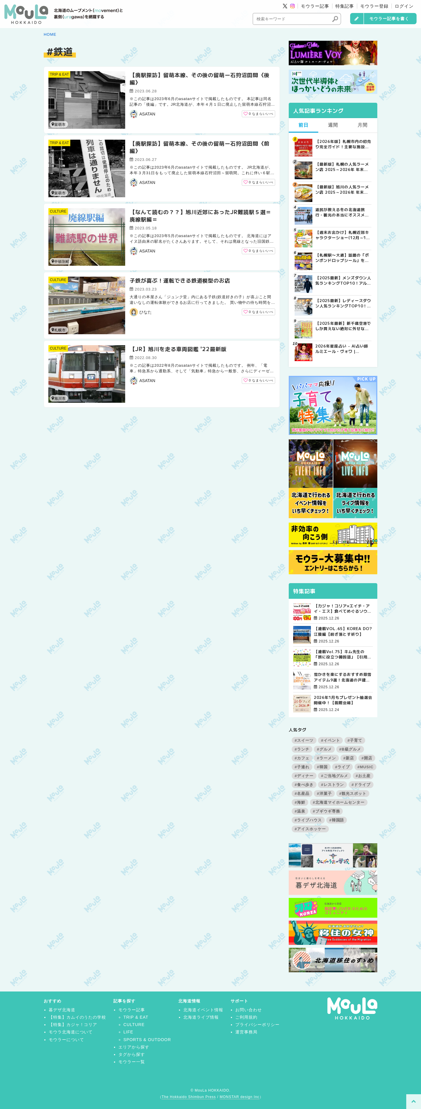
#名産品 (302, 793)
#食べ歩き (304, 784)
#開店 (366, 758)
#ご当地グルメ (334, 776)
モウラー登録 (374, 6)
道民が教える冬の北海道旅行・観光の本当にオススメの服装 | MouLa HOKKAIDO (342, 212)
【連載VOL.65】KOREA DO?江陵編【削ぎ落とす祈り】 (343, 631)
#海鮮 (300, 802)
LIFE (128, 1032)
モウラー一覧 (131, 1061)
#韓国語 (336, 820)
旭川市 (59, 398)
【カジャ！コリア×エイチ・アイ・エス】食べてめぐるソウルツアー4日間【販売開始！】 (342, 608)
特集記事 (344, 6)
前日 (303, 125)
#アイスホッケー (310, 829)
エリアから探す (133, 1047)
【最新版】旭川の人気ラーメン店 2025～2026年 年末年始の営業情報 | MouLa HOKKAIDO (342, 189)
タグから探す (131, 1054)
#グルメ (324, 749)
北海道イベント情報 (203, 1009)
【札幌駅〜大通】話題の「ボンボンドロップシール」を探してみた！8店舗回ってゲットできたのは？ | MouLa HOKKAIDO (342, 257)
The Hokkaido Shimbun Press (188, 1097)
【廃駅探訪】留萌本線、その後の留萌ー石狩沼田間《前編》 (200, 146)
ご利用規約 (246, 1017)
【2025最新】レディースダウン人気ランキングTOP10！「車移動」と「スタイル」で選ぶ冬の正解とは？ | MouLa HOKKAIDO (343, 303)
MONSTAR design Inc (239, 1097)
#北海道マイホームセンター (339, 802)
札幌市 (59, 330)
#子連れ (302, 767)
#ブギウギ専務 (326, 811)
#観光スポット (352, 793)
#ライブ (342, 767)
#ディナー (304, 776)
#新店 (348, 758)
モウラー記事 (315, 6)
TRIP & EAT (59, 74)
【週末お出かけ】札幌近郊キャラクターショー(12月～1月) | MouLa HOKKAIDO (342, 235)
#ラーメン (326, 758)
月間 (363, 125)
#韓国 (322, 767)
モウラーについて (66, 1039)
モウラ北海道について (71, 1032)
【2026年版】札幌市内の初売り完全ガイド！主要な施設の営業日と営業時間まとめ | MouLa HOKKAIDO (343, 144)
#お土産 (363, 776)
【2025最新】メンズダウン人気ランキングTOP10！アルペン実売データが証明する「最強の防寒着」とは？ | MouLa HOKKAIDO (343, 280)
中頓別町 (61, 261)
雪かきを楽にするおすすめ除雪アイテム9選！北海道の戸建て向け (342, 677)
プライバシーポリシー (257, 1024)
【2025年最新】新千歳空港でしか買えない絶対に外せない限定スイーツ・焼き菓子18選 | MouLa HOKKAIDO (343, 326)
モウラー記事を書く (389, 18)
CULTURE (58, 211)
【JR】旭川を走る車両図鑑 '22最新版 (178, 349)
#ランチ (302, 749)
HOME (50, 34)
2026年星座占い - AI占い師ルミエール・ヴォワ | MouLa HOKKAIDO (341, 348)
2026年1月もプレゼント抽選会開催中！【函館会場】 (343, 700)
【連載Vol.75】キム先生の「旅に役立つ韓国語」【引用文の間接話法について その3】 (342, 654)
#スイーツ (304, 740)
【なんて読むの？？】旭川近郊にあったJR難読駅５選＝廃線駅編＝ (200, 215)
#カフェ (302, 758)
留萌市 (59, 124)
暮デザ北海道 (62, 1009)
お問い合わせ (248, 1009)
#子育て (354, 740)
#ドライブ (361, 784)
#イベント (330, 740)
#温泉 (300, 811)
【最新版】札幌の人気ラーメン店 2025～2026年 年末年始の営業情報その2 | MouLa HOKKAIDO (342, 167)
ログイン (404, 6)
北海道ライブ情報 (201, 1017)
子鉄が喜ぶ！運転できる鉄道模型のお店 (180, 280)
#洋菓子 (324, 793)
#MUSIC (366, 767)
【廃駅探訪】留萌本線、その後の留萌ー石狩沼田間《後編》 (200, 78)
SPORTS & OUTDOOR (147, 1039)
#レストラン (332, 784)
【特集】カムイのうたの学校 (77, 1017)
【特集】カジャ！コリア (73, 1024)
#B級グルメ (350, 749)
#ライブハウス (308, 820)
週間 (333, 125)
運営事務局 (246, 1032)
